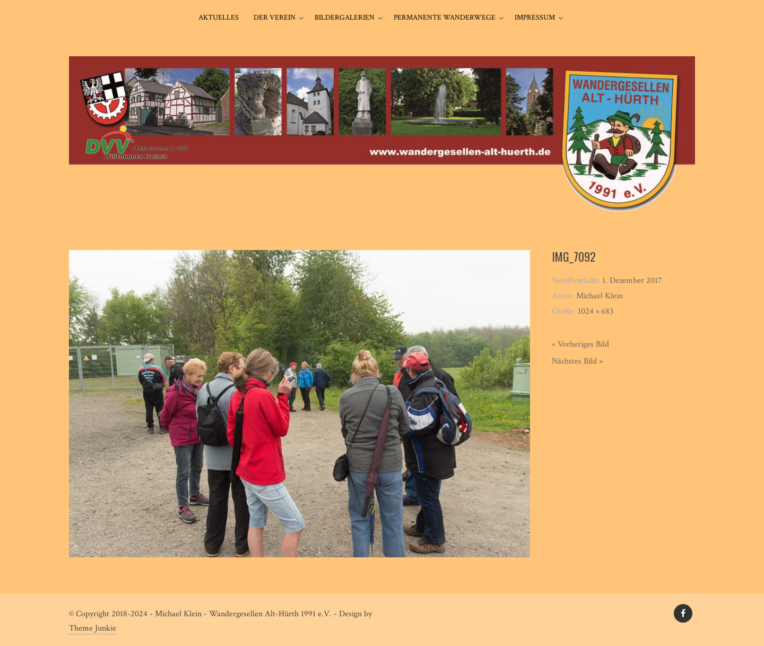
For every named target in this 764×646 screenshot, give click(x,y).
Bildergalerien (345, 17)
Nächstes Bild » (577, 361)
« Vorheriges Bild (580, 344)
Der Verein (275, 17)
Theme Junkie (92, 628)
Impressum (535, 17)
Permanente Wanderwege (445, 17)
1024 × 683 (595, 311)
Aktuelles (218, 17)
